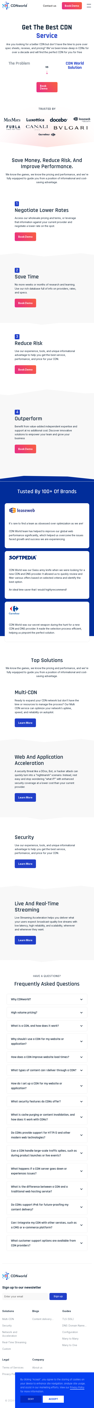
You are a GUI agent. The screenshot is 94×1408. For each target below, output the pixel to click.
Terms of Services (13, 1367)
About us (37, 1367)
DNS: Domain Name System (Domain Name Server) (75, 1325)
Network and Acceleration (9, 1334)
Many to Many (70, 1338)
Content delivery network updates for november (44, 1319)
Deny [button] (31, 1399)
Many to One (69, 1345)
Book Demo (72, 5)
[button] (72, 5)
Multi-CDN (8, 1318)
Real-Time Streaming (14, 1342)
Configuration (70, 1332)
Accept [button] (53, 1399)
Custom (6, 1348)
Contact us (49, 5)
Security (7, 1325)
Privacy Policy (10, 1374)
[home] (15, 6)
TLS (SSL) (68, 1318)
